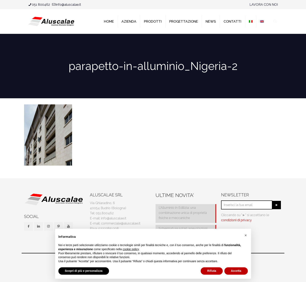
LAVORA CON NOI (263, 5)
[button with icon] (28, 226)
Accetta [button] (236, 270)
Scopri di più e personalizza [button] (83, 270)
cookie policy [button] (131, 249)
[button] (246, 235)
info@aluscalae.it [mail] (68, 5)
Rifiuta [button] (211, 270)
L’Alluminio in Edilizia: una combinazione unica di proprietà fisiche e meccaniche (183, 213)
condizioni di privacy (236, 220)
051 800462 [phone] (41, 5)
